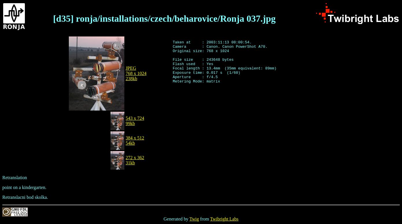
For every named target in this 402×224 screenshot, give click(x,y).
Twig (194, 218)
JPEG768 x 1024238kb (136, 73)
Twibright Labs (224, 218)
